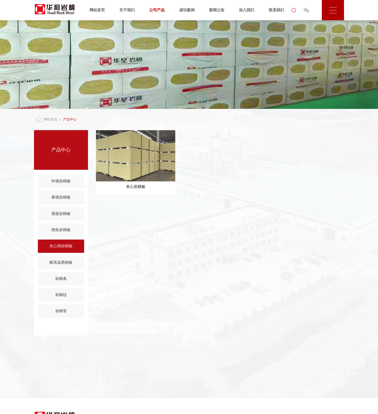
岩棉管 (61, 312)
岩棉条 (61, 279)
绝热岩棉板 (61, 231)
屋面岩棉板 (61, 214)
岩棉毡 (61, 296)
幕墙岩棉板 (61, 198)
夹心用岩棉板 (61, 247)
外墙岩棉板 (61, 182)
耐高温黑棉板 (61, 263)
